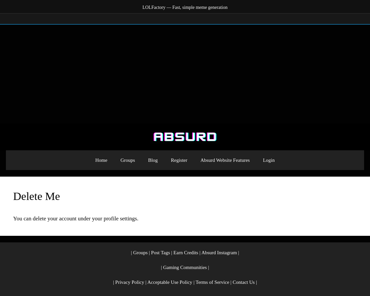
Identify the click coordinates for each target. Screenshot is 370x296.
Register (179, 160)
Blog (153, 160)
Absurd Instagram (219, 252)
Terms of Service (212, 282)
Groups (128, 160)
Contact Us (244, 282)
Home (101, 160)
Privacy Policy (129, 282)
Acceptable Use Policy (169, 282)
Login (269, 160)
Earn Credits (185, 252)
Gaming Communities (185, 267)
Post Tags (160, 252)
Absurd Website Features (225, 160)
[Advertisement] (185, 74)
